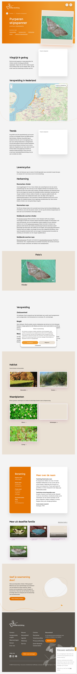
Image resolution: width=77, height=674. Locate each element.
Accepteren (30, 342)
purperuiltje (50, 224)
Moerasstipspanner (21, 237)
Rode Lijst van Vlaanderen (37, 325)
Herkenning (31, 32)
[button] (11, 82)
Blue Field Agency (49, 664)
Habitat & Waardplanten (21, 35)
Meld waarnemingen (29, 654)
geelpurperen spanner (33, 221)
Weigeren (47, 342)
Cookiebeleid (38, 345)
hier (71, 668)
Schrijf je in (50, 640)
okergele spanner (22, 216)
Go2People (35, 664)
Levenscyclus (22, 32)
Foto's (10, 35)
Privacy (55, 664)
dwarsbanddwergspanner (45, 237)
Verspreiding (12, 32)
